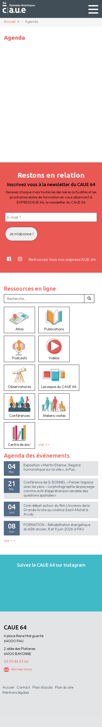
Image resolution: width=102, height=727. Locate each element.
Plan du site (64, 687)
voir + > (44, 444)
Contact (23, 687)
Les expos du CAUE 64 (58, 377)
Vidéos (54, 348)
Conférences (19, 406)
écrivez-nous (18, 669)
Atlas (19, 319)
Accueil (8, 687)
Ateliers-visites (54, 406)
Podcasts (19, 348)
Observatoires (19, 377)
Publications (54, 319)
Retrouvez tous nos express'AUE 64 (62, 259)
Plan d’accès (42, 687)
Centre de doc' (19, 435)
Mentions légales (16, 692)
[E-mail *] (51, 217)
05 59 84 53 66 (16, 661)
